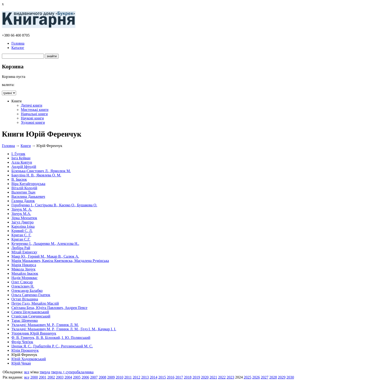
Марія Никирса (23, 265)
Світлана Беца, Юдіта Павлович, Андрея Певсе (49, 308)
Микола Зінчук (23, 269)
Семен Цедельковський (30, 312)
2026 (256, 377)
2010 (119, 377)
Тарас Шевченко (24, 320)
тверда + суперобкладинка (72, 372)
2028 (273, 377)
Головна (17, 43)
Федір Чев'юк (22, 342)
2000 (34, 377)
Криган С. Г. (21, 235)
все (26, 372)
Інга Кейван (20, 158)
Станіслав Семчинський (30, 316)
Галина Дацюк (23, 201)
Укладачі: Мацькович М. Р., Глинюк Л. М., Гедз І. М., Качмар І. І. (63, 329)
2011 (128, 377)
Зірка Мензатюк (24, 218)
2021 (213, 377)
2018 (187, 377)
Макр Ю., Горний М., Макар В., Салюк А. (45, 256)
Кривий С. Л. (22, 231)
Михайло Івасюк (24, 273)
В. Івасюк (19, 179)
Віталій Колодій (24, 188)
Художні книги (33, 122)
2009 (111, 377)
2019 (196, 377)
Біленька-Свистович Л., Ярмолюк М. (41, 171)
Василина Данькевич (28, 196)
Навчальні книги (34, 114)
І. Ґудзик (18, 154)
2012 (136, 377)
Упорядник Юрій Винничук (33, 333)
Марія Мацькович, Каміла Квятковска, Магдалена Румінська (60, 261)
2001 (42, 377)
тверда (45, 372)
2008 (102, 377)
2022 (222, 377)
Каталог (17, 48)
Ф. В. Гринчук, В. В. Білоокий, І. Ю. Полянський (50, 338)
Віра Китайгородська (28, 184)
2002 (51, 377)
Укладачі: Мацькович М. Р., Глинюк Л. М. (45, 325)
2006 (85, 377)
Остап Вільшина (24, 299)
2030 (290, 377)
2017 (179, 377)
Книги (26, 146)
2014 (153, 377)
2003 (60, 377)
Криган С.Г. (20, 239)
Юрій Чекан (21, 363)
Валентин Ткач (23, 192)
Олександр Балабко (27, 291)
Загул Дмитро (22, 222)
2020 (205, 377)
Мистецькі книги (34, 110)
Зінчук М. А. (21, 209)
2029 (281, 377)
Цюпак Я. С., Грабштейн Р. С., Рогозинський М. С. (52, 346)
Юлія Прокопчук (25, 350)
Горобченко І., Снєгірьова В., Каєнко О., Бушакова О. (54, 205)
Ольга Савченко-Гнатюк (30, 295)
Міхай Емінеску (24, 252)
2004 (68, 377)
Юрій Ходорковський (28, 359)
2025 (247, 377)
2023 (230, 377)
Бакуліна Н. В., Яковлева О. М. (36, 175)
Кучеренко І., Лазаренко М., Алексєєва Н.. (45, 244)
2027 (264, 377)
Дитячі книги (31, 105)
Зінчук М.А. (21, 214)
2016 (170, 377)
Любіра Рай (20, 248)
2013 (145, 377)
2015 (162, 377)
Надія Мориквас (24, 278)
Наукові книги (32, 118)
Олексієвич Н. (22, 286)
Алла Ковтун (21, 162)
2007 (94, 377)
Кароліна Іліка (23, 226)
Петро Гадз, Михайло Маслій (35, 303)
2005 (77, 377)
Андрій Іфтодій (23, 167)
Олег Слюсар (22, 282)
